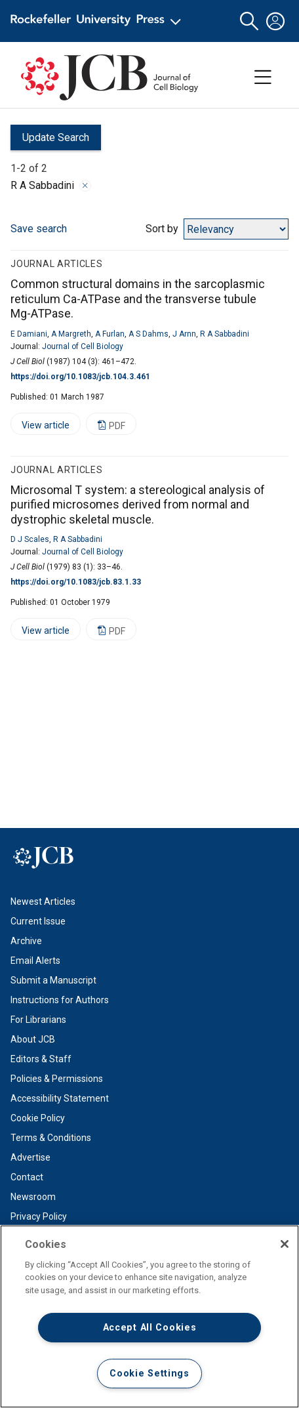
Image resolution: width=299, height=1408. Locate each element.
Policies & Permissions (56, 1078)
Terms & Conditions (50, 1137)
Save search (38, 228)
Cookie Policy (37, 1118)
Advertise (30, 1157)
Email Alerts (35, 960)
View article (40, 427)
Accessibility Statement (59, 1098)
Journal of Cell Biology (82, 346)
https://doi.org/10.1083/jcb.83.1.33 (75, 582)
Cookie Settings (149, 1373)
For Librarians (38, 1019)
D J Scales (29, 539)
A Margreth (71, 334)
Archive (26, 941)
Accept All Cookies (150, 1327)
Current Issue (38, 921)
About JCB (32, 1039)
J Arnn (184, 334)
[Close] (284, 1244)
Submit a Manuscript (53, 980)
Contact (26, 1177)
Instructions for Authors (59, 1000)
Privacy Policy (38, 1216)
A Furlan (110, 334)
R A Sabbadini (224, 334)
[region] (149, 1316)
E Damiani (28, 334)
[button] (249, 21)
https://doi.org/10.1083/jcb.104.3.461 (80, 376)
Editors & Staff (40, 1059)
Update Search (49, 140)
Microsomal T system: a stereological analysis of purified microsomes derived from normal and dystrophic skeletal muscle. (137, 504)
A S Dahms (149, 334)
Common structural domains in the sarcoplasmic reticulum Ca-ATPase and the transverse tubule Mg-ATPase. (137, 298)
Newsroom (33, 1196)
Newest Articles (42, 901)
